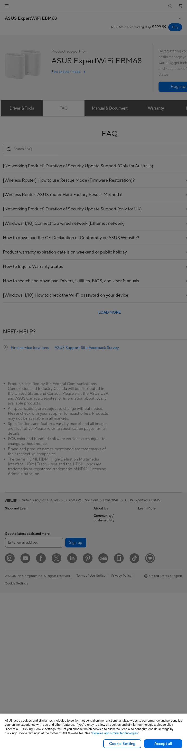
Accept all (163, 743)
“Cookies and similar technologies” (115, 733)
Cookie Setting (122, 743)
